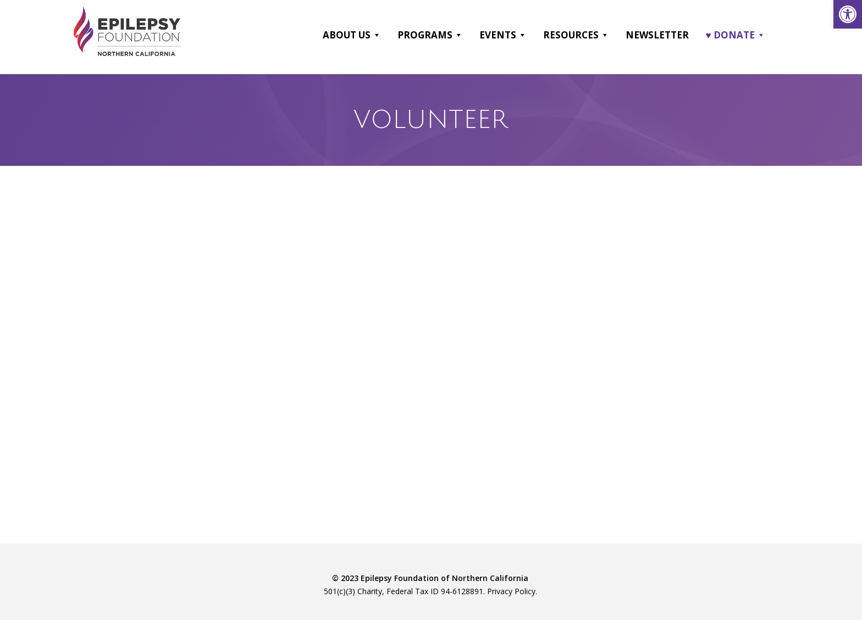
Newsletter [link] (657, 34)
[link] (847, 14)
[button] (377, 34)
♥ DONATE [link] (735, 34)
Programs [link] (430, 34)
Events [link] (503, 34)
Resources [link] (577, 34)
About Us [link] (352, 34)
